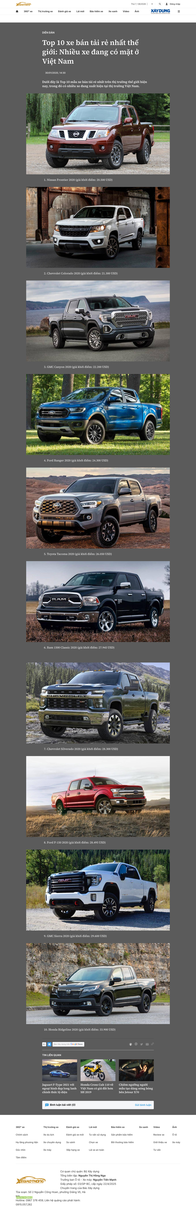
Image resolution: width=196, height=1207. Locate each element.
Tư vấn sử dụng (97, 1134)
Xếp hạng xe (73, 1149)
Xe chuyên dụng (52, 1142)
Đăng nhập (175, 4)
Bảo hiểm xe (96, 11)
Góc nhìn (20, 1149)
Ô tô (174, 1134)
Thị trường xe (45, 11)
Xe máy (47, 1149)
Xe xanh (112, 11)
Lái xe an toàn (96, 1149)
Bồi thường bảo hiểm (122, 1142)
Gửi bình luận (143, 1105)
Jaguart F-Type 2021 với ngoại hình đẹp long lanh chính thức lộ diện (59, 1088)
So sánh (70, 1142)
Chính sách (22, 1134)
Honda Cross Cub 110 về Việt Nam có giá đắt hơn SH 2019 (97, 1088)
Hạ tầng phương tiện (27, 1142)
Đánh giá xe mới (75, 1134)
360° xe (28, 11)
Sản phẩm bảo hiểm (122, 1134)
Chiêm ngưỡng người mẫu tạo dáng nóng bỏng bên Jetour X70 (136, 1088)
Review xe (158, 1134)
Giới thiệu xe (160, 1142)
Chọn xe (93, 1142)
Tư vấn (157, 1149)
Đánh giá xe (64, 11)
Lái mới (80, 11)
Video (126, 11)
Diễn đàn (48, 32)
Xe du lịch (48, 1134)
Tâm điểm (21, 1157)
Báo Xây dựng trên (68, 1044)
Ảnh (137, 11)
